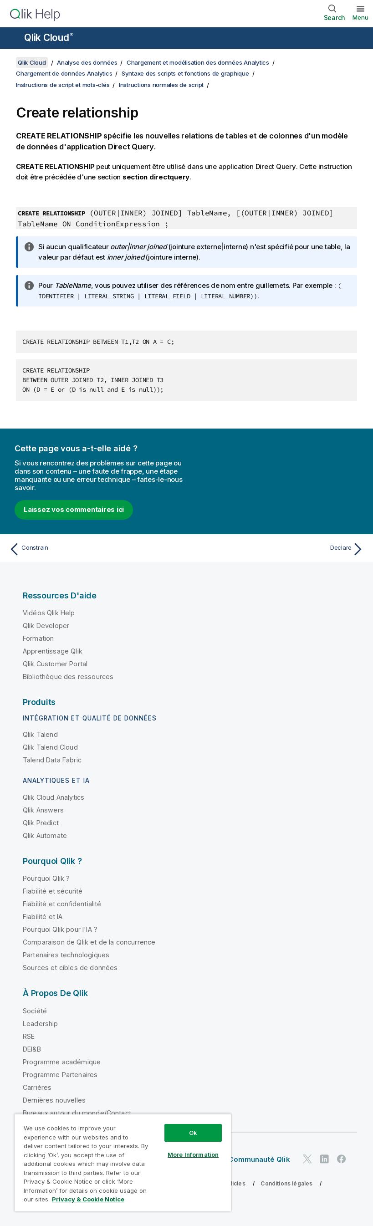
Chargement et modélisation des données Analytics (198, 62)
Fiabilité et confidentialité (62, 904)
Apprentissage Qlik (52, 651)
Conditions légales (286, 1183)
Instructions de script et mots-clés (62, 84)
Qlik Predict (41, 823)
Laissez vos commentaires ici (74, 509)
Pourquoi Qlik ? (46, 878)
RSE (29, 1036)
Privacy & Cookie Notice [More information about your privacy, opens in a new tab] (88, 1199)
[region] (123, 1162)
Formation (38, 638)
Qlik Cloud (48, 37)
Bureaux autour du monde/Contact (77, 1113)
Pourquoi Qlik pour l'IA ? (60, 929)
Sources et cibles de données (70, 967)
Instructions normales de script (161, 84)
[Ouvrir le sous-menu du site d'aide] (13, 38)
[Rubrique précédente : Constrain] (95, 549)
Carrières (37, 1087)
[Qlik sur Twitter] (307, 1159)
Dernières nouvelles (54, 1100)
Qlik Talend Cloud (50, 747)
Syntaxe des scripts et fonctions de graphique (185, 73)
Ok (193, 1132)
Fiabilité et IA (42, 916)
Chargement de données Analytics (64, 73)
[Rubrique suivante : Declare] (278, 549)
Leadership (40, 1023)
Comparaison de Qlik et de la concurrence (89, 942)
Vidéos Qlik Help (49, 613)
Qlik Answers (43, 810)
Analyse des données (87, 62)
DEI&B (32, 1049)
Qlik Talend (40, 734)
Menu (360, 17)
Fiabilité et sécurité (52, 891)
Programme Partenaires (60, 1074)
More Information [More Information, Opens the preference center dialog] (193, 1154)
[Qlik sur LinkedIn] (324, 1159)
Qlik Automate (45, 835)
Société (35, 1011)
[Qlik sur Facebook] (341, 1159)
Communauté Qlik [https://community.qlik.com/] (259, 1159)
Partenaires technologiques (66, 955)
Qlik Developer (46, 625)
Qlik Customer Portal (55, 664)
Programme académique (62, 1062)
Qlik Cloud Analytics (53, 797)
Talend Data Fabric (52, 760)
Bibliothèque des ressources (68, 676)
